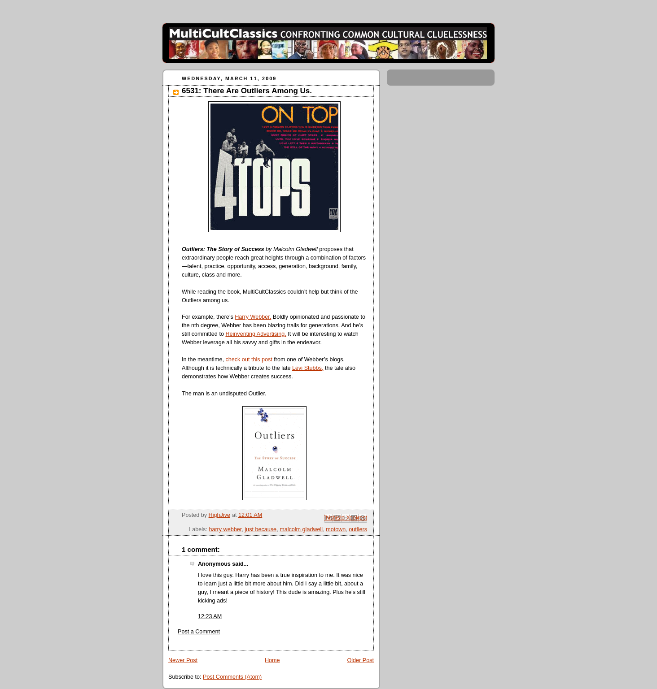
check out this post (248, 359)
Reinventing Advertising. (255, 334)
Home (272, 660)
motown (336, 529)
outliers (358, 529)
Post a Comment (199, 631)
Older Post (360, 660)
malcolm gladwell (301, 529)
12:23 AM (210, 616)
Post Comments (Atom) (232, 677)
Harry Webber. (253, 317)
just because (260, 529)
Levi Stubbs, (307, 368)
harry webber (225, 529)
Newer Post (182, 660)
